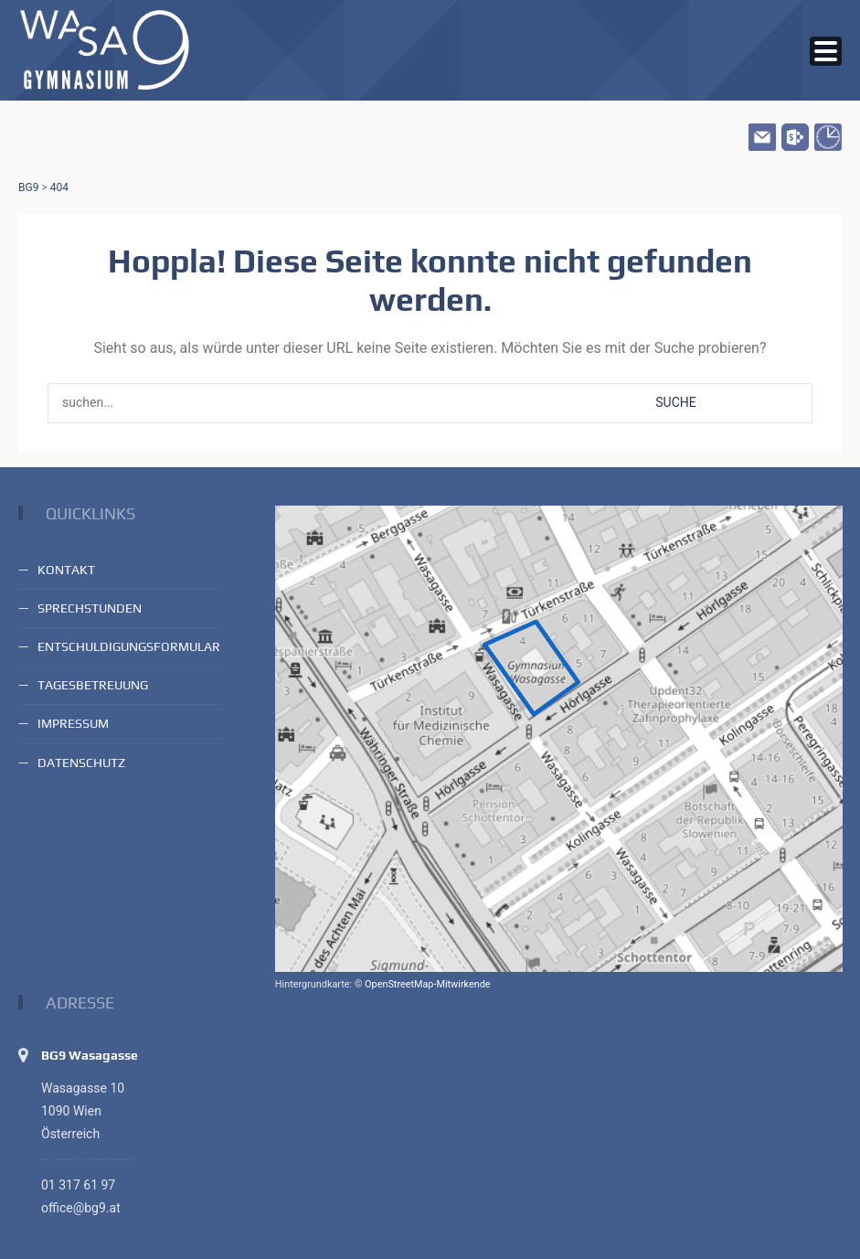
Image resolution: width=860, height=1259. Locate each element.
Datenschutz (81, 762)
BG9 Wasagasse (89, 1055)
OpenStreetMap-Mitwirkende (427, 984)
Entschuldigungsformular (128, 646)
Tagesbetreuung (92, 685)
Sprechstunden (89, 608)
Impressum (73, 723)
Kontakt (66, 569)
